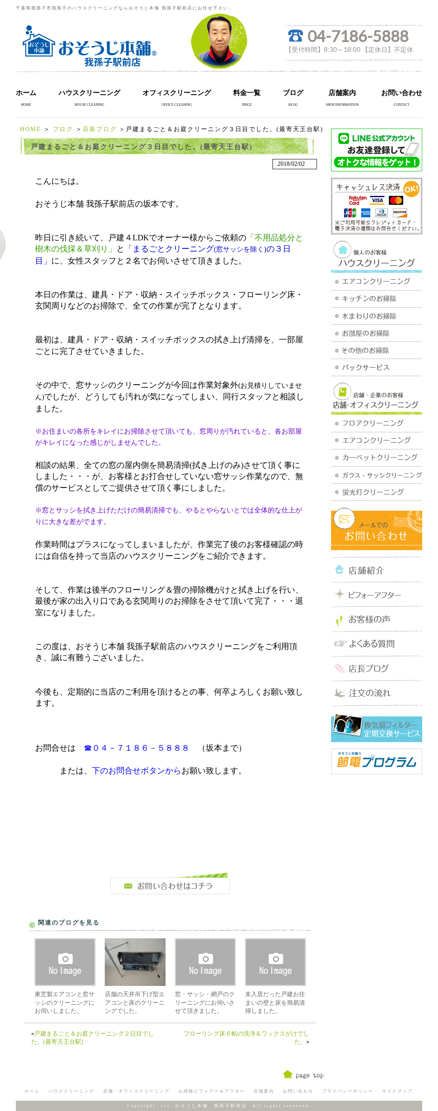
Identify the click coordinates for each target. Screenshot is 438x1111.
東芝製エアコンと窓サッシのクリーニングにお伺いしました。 (65, 1002)
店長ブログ (100, 129)
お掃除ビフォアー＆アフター (211, 1091)
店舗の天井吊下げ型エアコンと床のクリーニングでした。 (135, 1002)
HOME (30, 129)
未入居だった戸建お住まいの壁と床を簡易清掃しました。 (275, 1002)
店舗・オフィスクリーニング (136, 1091)
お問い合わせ (401, 92)
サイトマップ (397, 1091)
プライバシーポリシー (347, 1091)
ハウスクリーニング (89, 92)
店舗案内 (342, 92)
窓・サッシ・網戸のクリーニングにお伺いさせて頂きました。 (205, 1002)
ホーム (26, 92)
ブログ (293, 92)
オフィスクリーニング (176, 92)
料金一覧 (246, 92)
